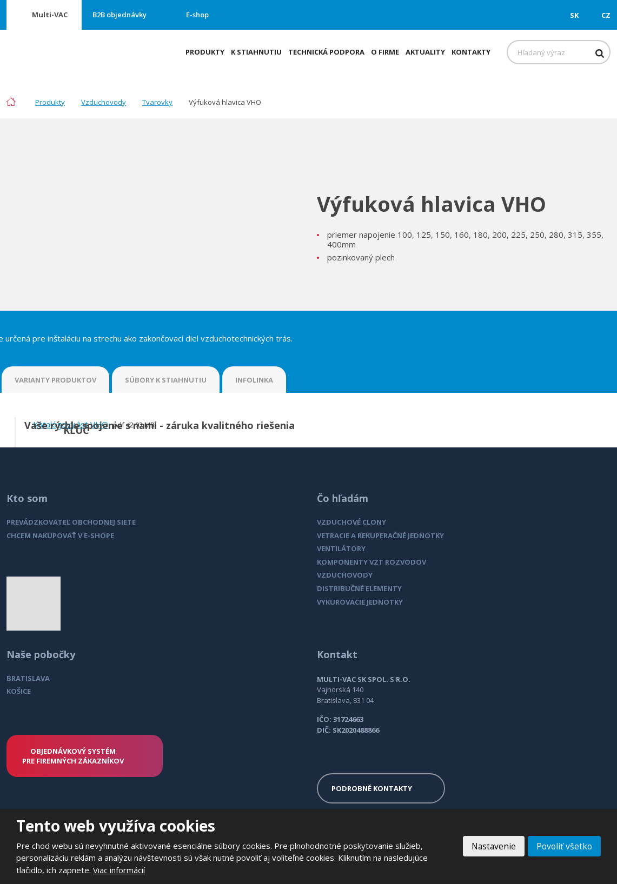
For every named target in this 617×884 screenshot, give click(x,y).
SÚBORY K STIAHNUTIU (166, 380)
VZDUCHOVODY (345, 575)
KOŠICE (18, 691)
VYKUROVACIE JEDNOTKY (360, 602)
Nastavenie (491, 846)
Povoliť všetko (563, 846)
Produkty (204, 52)
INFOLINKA (254, 380)
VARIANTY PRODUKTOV (55, 380)
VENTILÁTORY (341, 548)
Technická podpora (326, 52)
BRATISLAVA (28, 678)
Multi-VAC (50, 14)
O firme (385, 52)
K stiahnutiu (256, 52)
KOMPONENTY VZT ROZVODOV (371, 562)
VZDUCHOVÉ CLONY (351, 522)
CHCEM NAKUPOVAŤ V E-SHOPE (60, 535)
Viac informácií (119, 870)
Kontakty (471, 52)
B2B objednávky (119, 14)
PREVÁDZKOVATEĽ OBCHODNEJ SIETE (71, 522)
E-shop (197, 14)
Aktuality (425, 52)
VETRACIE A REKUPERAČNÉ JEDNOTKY (380, 535)
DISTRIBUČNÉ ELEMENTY (359, 588)
